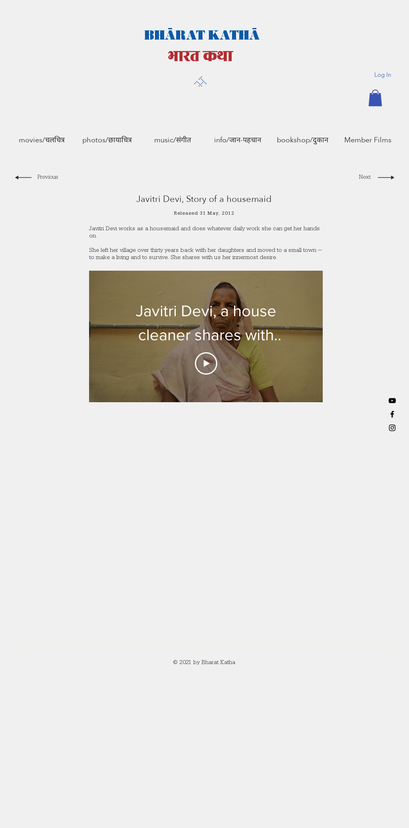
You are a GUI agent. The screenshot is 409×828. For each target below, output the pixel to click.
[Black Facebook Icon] (392, 414)
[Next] (362, 178)
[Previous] (49, 178)
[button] (375, 98)
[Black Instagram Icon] (392, 427)
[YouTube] (392, 400)
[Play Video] (206, 363)
